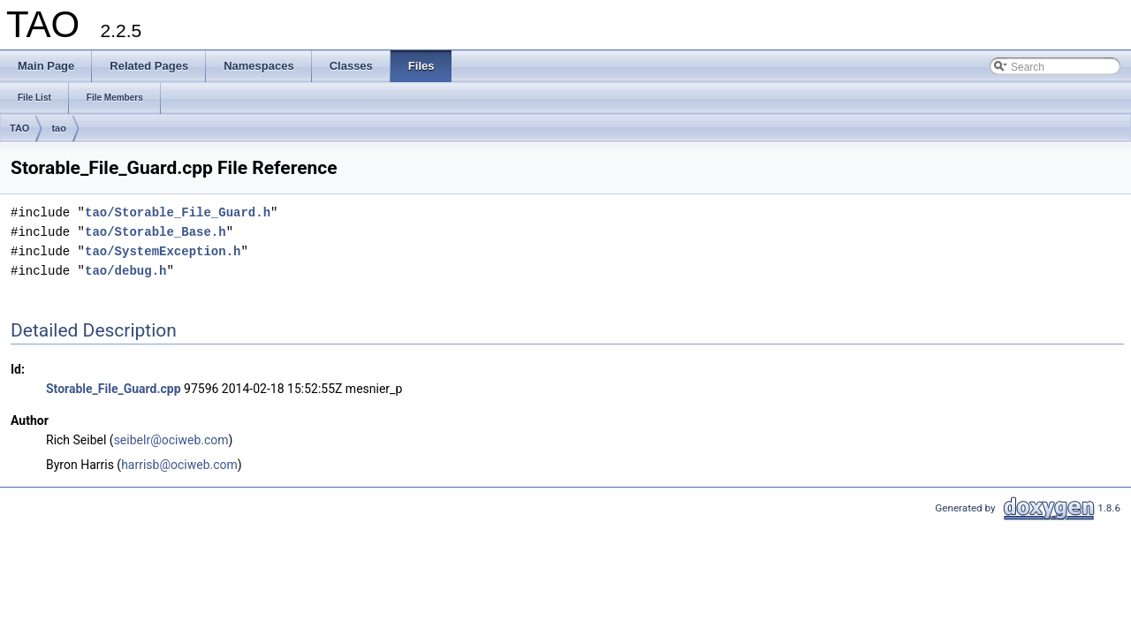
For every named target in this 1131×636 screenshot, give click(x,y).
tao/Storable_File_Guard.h (177, 212)
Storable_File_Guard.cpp (113, 389)
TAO (19, 128)
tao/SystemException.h (162, 251)
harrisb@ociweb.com (179, 465)
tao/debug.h (125, 270)
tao (58, 128)
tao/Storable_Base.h (155, 231)
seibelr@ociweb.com (171, 440)
